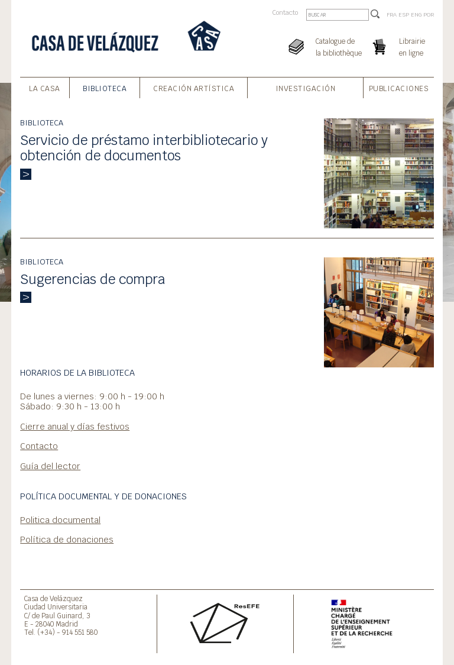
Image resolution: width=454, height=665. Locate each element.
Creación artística (193, 88)
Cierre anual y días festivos (74, 426)
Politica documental (60, 519)
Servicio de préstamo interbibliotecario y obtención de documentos (144, 148)
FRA (392, 14)
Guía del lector (50, 466)
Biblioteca (105, 88)
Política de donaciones (67, 539)
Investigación (305, 88)
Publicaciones (399, 88)
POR (428, 14)
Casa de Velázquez (53, 598)
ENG (416, 14)
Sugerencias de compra (92, 279)
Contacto (285, 12)
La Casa (44, 88)
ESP (403, 14)
